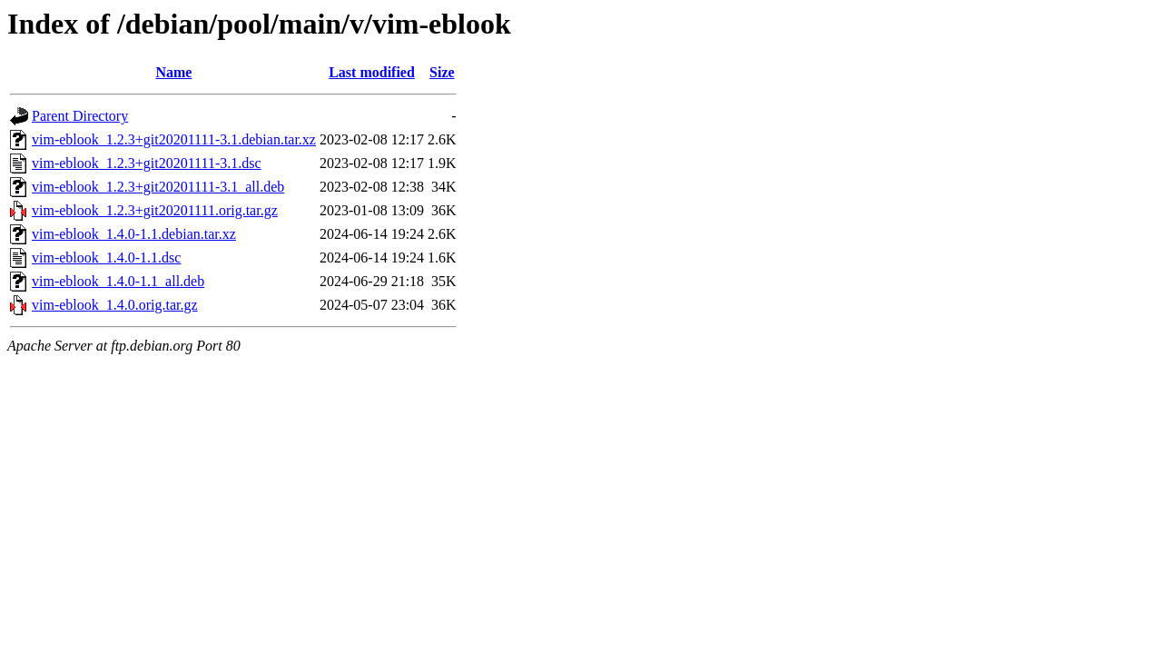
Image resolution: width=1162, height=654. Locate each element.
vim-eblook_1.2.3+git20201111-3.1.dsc (146, 163)
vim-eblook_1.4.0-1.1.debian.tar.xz (134, 234)
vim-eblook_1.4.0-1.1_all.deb (118, 281)
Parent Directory (80, 116)
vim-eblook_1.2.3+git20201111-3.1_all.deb (158, 186)
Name (173, 72)
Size (442, 72)
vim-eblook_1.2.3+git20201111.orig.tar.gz (155, 210)
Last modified (372, 72)
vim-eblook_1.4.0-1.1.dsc (106, 257)
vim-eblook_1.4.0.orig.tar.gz (115, 304)
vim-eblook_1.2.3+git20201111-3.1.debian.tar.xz (174, 139)
